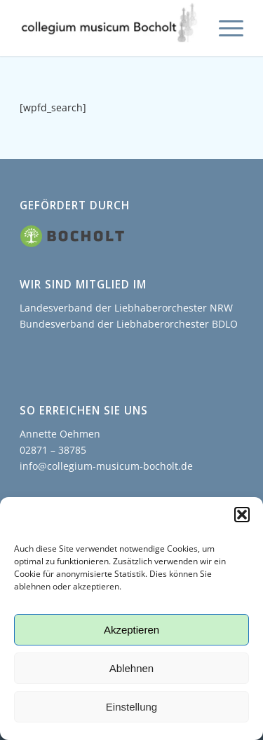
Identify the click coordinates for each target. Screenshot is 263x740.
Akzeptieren (131, 630)
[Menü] (224, 28)
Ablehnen (131, 668)
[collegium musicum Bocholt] (109, 28)
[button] (242, 515)
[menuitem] (224, 28)
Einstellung (131, 707)
